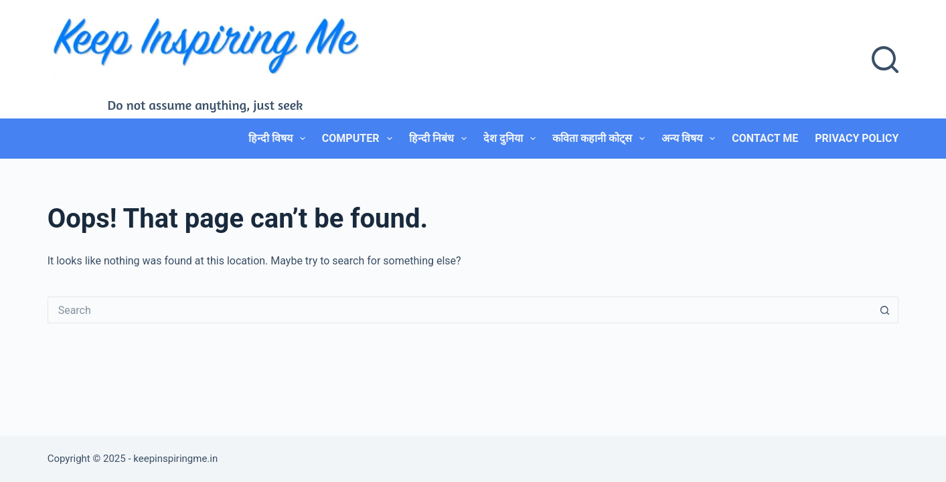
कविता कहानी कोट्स (601, 139)
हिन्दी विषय (279, 139)
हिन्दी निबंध (440, 139)
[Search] (885, 59)
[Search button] (885, 310)
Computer (360, 139)
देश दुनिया (512, 139)
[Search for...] (460, 310)
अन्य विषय (690, 139)
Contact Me (765, 138)
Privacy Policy (856, 138)
